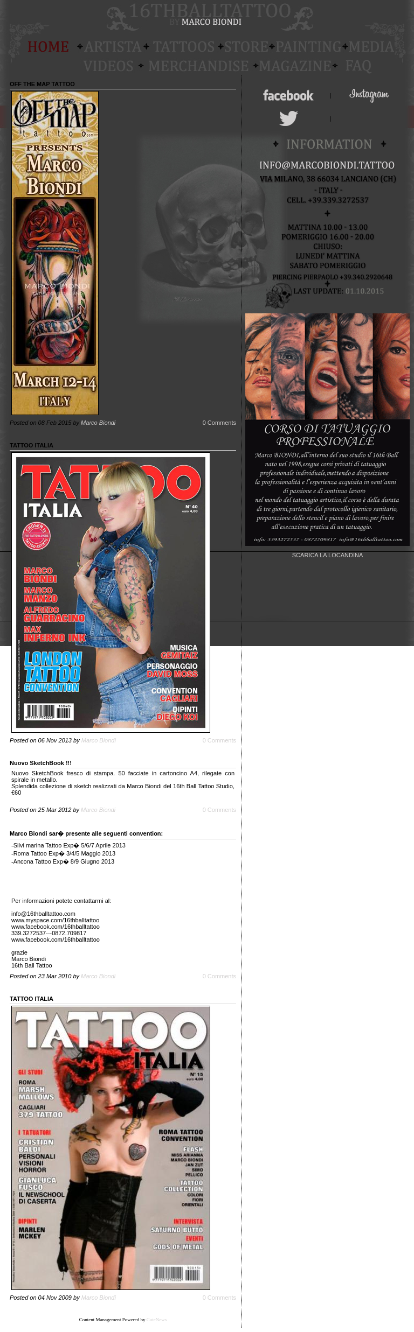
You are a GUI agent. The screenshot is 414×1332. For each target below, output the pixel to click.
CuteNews (157, 1319)
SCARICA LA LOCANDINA (327, 555)
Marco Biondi (98, 422)
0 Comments (219, 422)
